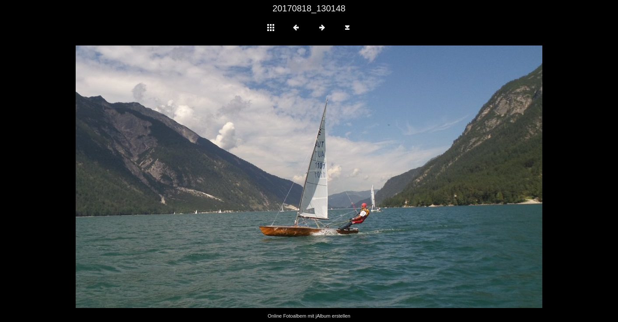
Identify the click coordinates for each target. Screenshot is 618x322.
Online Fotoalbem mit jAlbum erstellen (309, 315)
